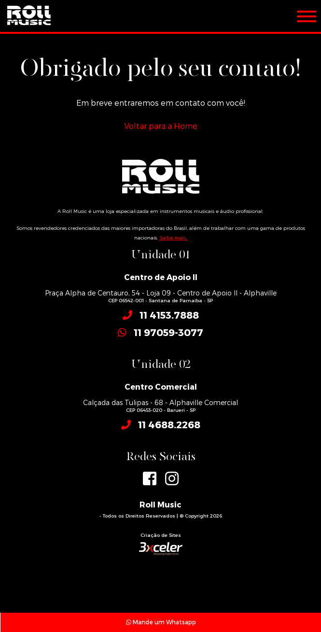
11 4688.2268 (169, 424)
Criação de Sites (160, 535)
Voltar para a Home (160, 125)
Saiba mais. (173, 237)
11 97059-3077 (168, 332)
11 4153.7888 (169, 315)
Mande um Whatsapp (161, 621)
